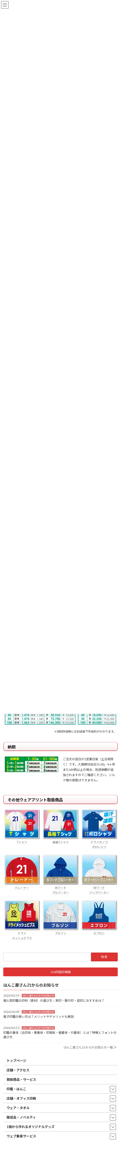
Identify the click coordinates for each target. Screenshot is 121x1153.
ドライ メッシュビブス (22, 933)
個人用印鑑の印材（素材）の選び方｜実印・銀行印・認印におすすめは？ (53, 1000)
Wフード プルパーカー (60, 887)
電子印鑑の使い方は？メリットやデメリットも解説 (38, 1017)
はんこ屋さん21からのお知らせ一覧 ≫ (90, 1047)
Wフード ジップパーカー (99, 887)
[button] (60, 972)
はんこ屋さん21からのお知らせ (38, 995)
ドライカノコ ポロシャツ (99, 842)
